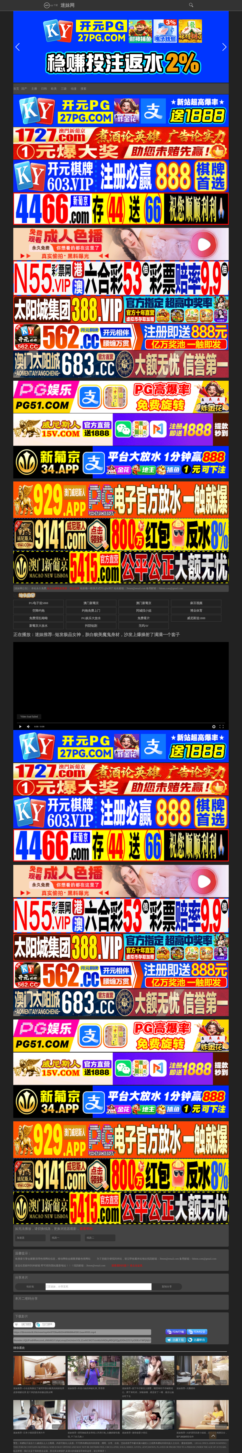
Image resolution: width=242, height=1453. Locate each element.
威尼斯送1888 (196, 618)
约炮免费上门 (91, 610)
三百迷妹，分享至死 (57, 1286)
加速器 (20, 1237)
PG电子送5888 (38, 603)
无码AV (144, 625)
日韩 (44, 88)
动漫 (73, 88)
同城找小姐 (143, 610)
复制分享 (167, 1286)
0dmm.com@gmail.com (171, 588)
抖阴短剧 (91, 625)
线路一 (55, 1237)
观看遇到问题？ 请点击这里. (127, 1265)
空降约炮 (38, 610)
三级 (64, 88)
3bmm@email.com (136, 588)
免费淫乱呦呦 (38, 618)
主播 (34, 88)
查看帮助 (86, 1228)
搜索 (83, 88)
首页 (16, 88)
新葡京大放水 (38, 625)
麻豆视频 (196, 603)
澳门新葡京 (91, 603)
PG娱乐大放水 (91, 618)
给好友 (30, 1286)
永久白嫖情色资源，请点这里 (63, 588)
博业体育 (196, 610)
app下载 (51, 5)
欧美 (54, 88)
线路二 (90, 1237)
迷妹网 (67, 5)
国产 (24, 88)
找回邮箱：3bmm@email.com (89, 1265)
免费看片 (144, 618)
